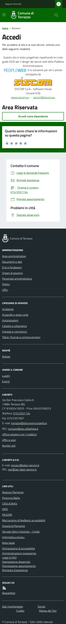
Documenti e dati (12, 262)
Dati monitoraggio (12, 606)
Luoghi (6, 376)
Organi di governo (12, 273)
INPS (5, 509)
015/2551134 (21, 413)
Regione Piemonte (13, 4)
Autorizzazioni (10, 320)
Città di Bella (9, 503)
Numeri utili (8, 445)
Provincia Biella (11, 498)
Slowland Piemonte (13, 526)
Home (5, 28)
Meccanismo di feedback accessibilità (23, 520)
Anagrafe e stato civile (15, 315)
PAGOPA (7, 515)
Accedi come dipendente (33, 116)
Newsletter (8, 593)
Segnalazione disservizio (16, 562)
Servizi (41, 606)
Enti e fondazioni (12, 267)
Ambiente (8, 309)
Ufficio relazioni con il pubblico (19, 434)
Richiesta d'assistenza (15, 570)
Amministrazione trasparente (19, 553)
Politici (6, 284)
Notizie (6, 356)
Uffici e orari (9, 440)
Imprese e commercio (14, 331)
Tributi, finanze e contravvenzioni (21, 337)
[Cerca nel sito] (55, 15)
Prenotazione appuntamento (19, 566)
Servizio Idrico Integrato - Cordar (21, 531)
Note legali (8, 543)
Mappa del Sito (47, 611)
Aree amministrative (14, 256)
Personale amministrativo (17, 278)
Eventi (6, 381)
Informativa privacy (13, 537)
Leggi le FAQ (9, 557)
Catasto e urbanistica (14, 326)
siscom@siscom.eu (44, 97)
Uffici (5, 290)
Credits (20, 611)
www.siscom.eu (20, 97)
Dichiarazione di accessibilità (18, 548)
